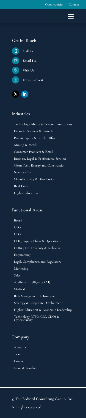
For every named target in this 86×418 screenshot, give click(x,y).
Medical (19, 289)
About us (20, 347)
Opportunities (54, 4)
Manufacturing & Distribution (34, 179)
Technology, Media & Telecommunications (43, 124)
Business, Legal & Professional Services (40, 159)
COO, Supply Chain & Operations (37, 241)
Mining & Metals (25, 145)
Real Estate (21, 186)
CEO (17, 227)
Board (18, 220)
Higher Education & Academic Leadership (43, 310)
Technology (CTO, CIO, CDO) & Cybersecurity (36, 318)
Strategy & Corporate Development (38, 303)
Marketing (21, 268)
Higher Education (26, 193)
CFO (17, 234)
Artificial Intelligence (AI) (32, 282)
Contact (74, 4)
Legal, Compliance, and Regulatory (37, 262)
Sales (17, 275)
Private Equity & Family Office (35, 138)
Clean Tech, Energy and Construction (39, 165)
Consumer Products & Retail (33, 152)
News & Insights (25, 368)
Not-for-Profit (24, 172)
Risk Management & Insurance (35, 296)
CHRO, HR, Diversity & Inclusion (37, 248)
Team (18, 354)
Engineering (22, 255)
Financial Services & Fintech (33, 131)
